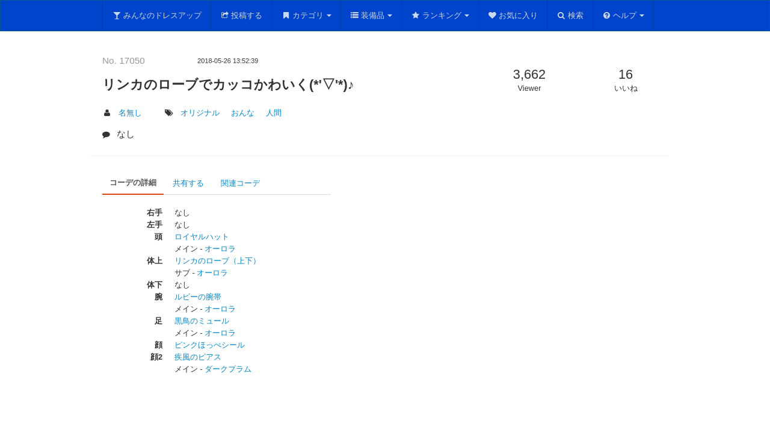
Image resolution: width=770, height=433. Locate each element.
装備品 (371, 15)
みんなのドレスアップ (157, 15)
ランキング (440, 15)
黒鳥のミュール (201, 320)
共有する (188, 183)
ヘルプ (623, 15)
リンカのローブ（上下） (217, 260)
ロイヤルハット (201, 236)
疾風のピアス (197, 356)
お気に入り (513, 15)
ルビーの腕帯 (197, 296)
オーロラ (220, 248)
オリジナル (200, 112)
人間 (274, 112)
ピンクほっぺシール (209, 344)
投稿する (241, 15)
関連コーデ (240, 183)
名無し (130, 112)
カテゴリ (306, 15)
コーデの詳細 (132, 182)
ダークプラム (228, 368)
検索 (570, 15)
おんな (242, 112)
